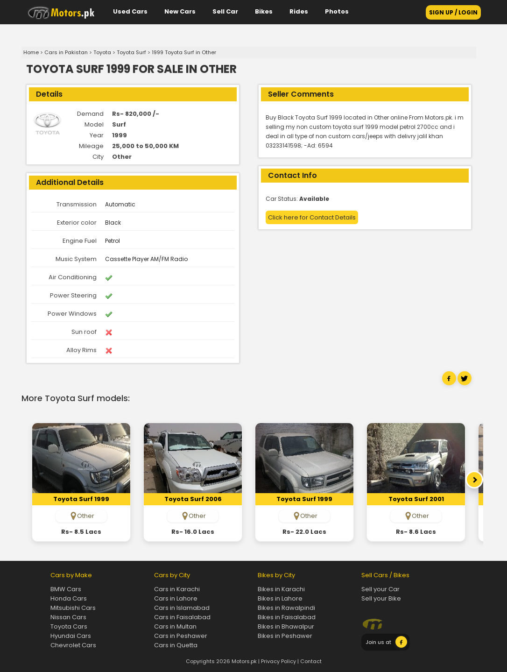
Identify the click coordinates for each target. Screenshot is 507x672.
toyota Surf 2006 (193, 499)
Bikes (264, 11)
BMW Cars (65, 589)
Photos (337, 11)
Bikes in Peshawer (285, 635)
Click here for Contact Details (312, 217)
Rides (298, 11)
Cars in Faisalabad (182, 617)
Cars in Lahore (175, 598)
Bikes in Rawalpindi (286, 607)
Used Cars (130, 11)
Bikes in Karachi (281, 589)
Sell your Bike (381, 598)
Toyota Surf (131, 52)
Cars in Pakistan (66, 52)
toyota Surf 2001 (416, 499)
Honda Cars (68, 598)
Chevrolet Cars (73, 645)
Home (31, 52)
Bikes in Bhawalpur (286, 626)
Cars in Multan (175, 626)
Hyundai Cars (70, 635)
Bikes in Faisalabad (287, 617)
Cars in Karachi (177, 589)
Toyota (102, 52)
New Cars (180, 11)
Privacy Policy (278, 661)
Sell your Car (380, 589)
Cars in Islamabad (182, 607)
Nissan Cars (68, 617)
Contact (311, 661)
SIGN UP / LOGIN (453, 12)
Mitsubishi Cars (73, 607)
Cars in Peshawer (180, 635)
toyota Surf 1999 (81, 499)
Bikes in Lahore (280, 598)
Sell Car (225, 11)
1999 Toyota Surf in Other (184, 52)
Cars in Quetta (175, 645)
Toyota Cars (68, 626)
